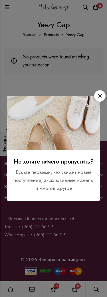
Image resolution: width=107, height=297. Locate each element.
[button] (100, 96)
